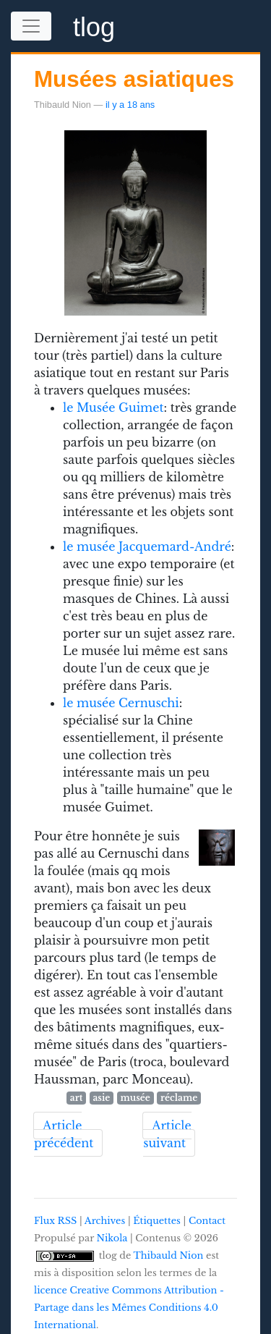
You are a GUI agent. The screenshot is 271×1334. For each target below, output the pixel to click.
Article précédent (63, 1134)
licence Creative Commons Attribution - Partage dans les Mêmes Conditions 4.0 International (129, 1307)
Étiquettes (157, 1220)
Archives (105, 1220)
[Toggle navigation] (31, 26)
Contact (207, 1220)
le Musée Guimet (113, 407)
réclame (178, 1097)
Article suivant (167, 1134)
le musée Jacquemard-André (147, 546)
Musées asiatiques (134, 79)
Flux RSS (55, 1220)
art (76, 1097)
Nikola (112, 1238)
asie (101, 1097)
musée (135, 1097)
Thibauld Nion (169, 1255)
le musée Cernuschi (121, 703)
